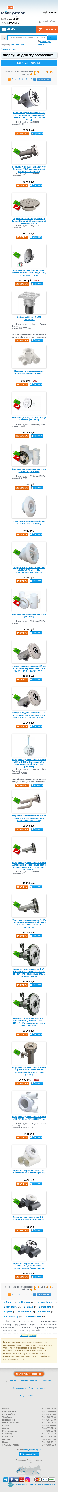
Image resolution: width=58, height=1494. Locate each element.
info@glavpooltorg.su (32, 1449)
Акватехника (34, 1316)
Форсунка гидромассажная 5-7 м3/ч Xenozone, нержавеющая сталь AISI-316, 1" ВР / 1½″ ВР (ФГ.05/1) (29, 715)
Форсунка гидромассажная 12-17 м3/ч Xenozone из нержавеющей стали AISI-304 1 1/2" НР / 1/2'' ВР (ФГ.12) (29, 116)
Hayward (26, 1302)
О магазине (23, 1381)
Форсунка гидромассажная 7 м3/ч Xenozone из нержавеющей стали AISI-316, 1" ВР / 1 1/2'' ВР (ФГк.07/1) (29, 923)
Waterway (26, 1311)
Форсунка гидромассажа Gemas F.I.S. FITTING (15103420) (29, 522)
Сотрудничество (20, 1388)
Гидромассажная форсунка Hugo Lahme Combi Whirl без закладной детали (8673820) (29, 220)
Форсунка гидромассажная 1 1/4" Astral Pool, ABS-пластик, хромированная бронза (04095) (29, 1265)
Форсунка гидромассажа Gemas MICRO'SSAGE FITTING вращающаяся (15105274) (29, 569)
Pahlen (29, 1307)
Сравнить (37, 133)
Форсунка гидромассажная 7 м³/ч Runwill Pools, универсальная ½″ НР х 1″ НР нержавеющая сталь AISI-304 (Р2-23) (29, 972)
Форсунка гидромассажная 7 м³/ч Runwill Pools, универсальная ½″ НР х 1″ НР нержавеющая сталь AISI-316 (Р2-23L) (29, 1022)
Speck (9, 1311)
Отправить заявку (29, 1454)
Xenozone (45, 1311)
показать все (43, 79)
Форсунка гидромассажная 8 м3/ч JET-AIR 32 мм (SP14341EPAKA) (29, 1117)
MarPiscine (12, 1307)
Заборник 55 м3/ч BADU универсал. (29, 318)
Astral (9, 1302)
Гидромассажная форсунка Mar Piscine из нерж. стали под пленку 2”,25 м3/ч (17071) (29, 272)
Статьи (32, 1388)
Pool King (46, 1307)
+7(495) (10, 19)
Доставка (34, 1381)
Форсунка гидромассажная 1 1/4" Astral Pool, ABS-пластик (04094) (29, 1171)
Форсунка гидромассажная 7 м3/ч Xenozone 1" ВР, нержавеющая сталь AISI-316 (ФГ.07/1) (29, 818)
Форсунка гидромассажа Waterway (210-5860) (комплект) (29, 470)
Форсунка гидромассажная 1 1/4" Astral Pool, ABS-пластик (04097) (29, 1218)
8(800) (10, 23)
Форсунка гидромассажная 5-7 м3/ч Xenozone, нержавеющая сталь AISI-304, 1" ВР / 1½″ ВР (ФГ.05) (29, 668)
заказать (22, 134)
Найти (52, 37)
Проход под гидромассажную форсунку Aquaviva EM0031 (29, 372)
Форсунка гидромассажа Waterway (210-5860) (29, 615)
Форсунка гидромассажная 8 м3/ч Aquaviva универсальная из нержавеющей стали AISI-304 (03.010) (29, 1071)
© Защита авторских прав (29, 1396)
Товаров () (47, 29)
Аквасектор (12, 1316)
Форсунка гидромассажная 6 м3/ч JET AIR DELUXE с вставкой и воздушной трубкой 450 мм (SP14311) (29, 763)
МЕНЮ (8, 29)
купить (22, 185)
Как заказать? (45, 1381)
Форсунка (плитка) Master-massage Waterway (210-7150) (29, 418)
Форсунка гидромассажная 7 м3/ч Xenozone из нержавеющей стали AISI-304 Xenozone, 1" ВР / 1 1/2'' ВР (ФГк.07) (29, 866)
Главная (12, 1381)
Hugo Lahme (46, 1302)
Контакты (41, 1388)
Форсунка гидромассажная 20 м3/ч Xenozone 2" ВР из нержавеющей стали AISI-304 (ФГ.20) (29, 169)
